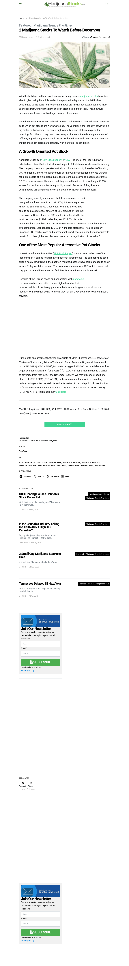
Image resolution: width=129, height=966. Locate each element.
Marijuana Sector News (99, 494)
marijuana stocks (88, 96)
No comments (27, 37)
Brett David (23, 451)
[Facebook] (22, 786)
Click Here (61, 391)
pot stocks (78, 279)
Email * (24, 648)
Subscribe (40, 662)
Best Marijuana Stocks (51, 463)
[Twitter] (31, 786)
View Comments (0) (64, 424)
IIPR (98, 463)
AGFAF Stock (30, 463)
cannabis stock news (71, 463)
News (91, 466)
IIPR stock (23, 466)
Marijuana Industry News (39, 466)
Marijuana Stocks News (78, 466)
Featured (25, 25)
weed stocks (100, 466)
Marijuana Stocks (58, 466)
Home (21, 18)
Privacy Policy (27, 670)
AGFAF (21, 463)
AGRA (38, 463)
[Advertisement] (39, 748)
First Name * (26, 639)
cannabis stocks (89, 463)
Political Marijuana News (98, 584)
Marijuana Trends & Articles (53, 25)
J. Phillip (22, 510)
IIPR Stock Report (63, 253)
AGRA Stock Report (51, 159)
